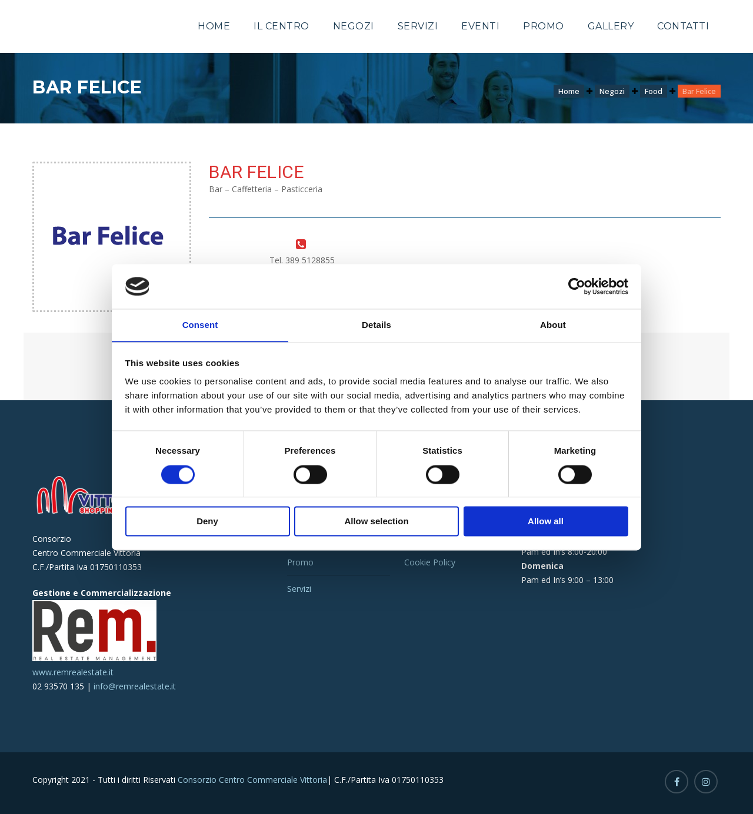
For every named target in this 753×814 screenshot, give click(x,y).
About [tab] (553, 325)
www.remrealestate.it (73, 672)
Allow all (546, 522)
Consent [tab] (200, 325)
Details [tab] (376, 325)
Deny (207, 522)
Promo (543, 26)
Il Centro (281, 26)
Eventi (480, 26)
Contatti (683, 26)
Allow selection (376, 522)
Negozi (353, 26)
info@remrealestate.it (135, 686)
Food (653, 91)
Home (214, 26)
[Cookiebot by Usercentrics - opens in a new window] (576, 286)
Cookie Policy (429, 562)
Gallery (611, 26)
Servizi (418, 26)
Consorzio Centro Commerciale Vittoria (251, 779)
